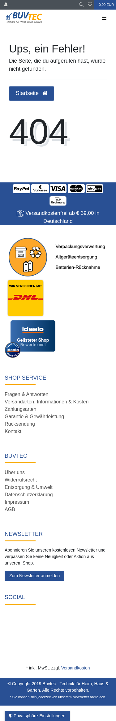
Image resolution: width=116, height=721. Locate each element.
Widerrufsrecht (21, 479)
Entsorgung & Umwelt (29, 487)
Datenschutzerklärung (29, 494)
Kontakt (13, 431)
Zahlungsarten (20, 409)
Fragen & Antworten (26, 394)
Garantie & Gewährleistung (34, 416)
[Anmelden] (6, 5)
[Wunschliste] (90, 5)
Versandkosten (75, 667)
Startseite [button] (31, 93)
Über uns (15, 472)
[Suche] (81, 5)
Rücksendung (20, 424)
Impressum (17, 502)
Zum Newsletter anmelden (34, 575)
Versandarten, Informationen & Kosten (46, 401)
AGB (10, 509)
